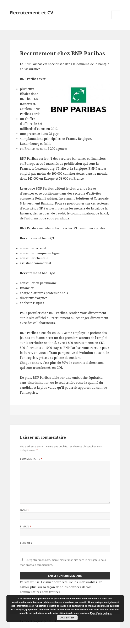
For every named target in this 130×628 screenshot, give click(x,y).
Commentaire (31, 459)
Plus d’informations (101, 613)
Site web (26, 542)
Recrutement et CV (31, 12)
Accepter (67, 617)
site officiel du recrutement (49, 318)
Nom (24, 510)
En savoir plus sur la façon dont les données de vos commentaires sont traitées (61, 587)
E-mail (26, 526)
